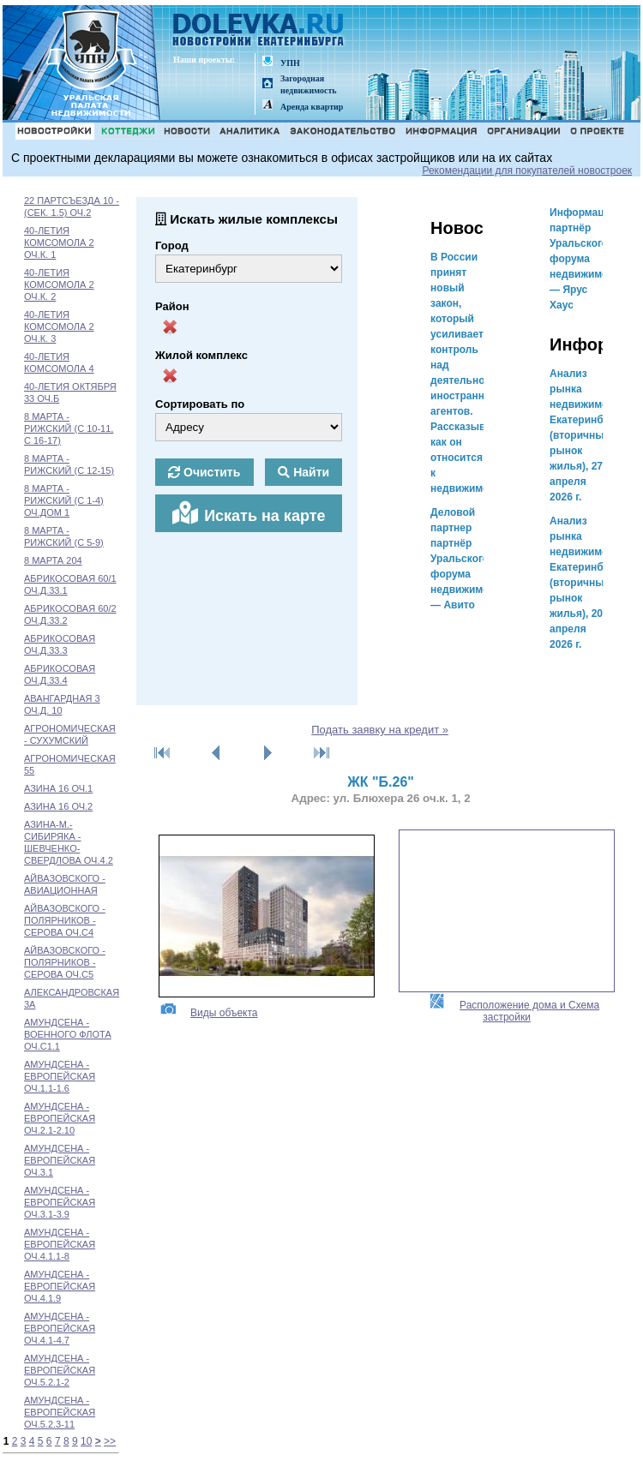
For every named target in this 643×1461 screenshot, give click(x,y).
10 (86, 1441)
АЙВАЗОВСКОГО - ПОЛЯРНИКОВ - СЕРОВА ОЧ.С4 (64, 920)
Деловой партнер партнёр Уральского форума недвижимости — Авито (468, 558)
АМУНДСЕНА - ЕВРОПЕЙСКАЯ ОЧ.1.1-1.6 (59, 1076)
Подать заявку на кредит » (379, 729)
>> (110, 1441)
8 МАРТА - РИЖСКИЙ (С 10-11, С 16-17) (68, 428)
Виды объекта (208, 1013)
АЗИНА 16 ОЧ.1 (58, 788)
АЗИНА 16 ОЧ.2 (58, 806)
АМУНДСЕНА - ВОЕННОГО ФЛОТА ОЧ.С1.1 (67, 1034)
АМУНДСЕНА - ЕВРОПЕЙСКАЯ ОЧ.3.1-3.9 (59, 1202)
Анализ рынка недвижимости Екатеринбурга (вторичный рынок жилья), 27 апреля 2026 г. (587, 435)
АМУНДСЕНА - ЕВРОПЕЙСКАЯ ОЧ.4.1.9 (59, 1286)
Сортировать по (199, 404)
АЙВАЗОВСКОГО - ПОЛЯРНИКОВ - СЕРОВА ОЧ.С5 (64, 962)
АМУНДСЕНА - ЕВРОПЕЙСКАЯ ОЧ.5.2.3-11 (59, 1412)
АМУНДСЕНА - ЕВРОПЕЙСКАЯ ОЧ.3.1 (59, 1160)
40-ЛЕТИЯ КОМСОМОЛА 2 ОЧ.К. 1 (59, 242)
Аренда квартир (311, 106)
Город (172, 245)
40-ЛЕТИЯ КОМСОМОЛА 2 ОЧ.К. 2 (59, 284)
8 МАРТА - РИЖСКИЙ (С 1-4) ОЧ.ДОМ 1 (64, 500)
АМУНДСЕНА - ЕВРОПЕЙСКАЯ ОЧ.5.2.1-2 (59, 1370)
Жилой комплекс (201, 355)
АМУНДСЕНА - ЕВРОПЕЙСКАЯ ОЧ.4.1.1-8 (59, 1244)
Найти (303, 472)
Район (172, 306)
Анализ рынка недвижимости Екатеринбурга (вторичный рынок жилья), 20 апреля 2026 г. (587, 582)
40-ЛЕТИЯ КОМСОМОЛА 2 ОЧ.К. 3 (59, 326)
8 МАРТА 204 (53, 560)
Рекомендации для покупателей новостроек (527, 171)
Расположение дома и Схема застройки (513, 1011)
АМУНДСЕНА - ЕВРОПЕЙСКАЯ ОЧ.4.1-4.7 (59, 1328)
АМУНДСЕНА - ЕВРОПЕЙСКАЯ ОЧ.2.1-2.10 (59, 1118)
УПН (290, 63)
